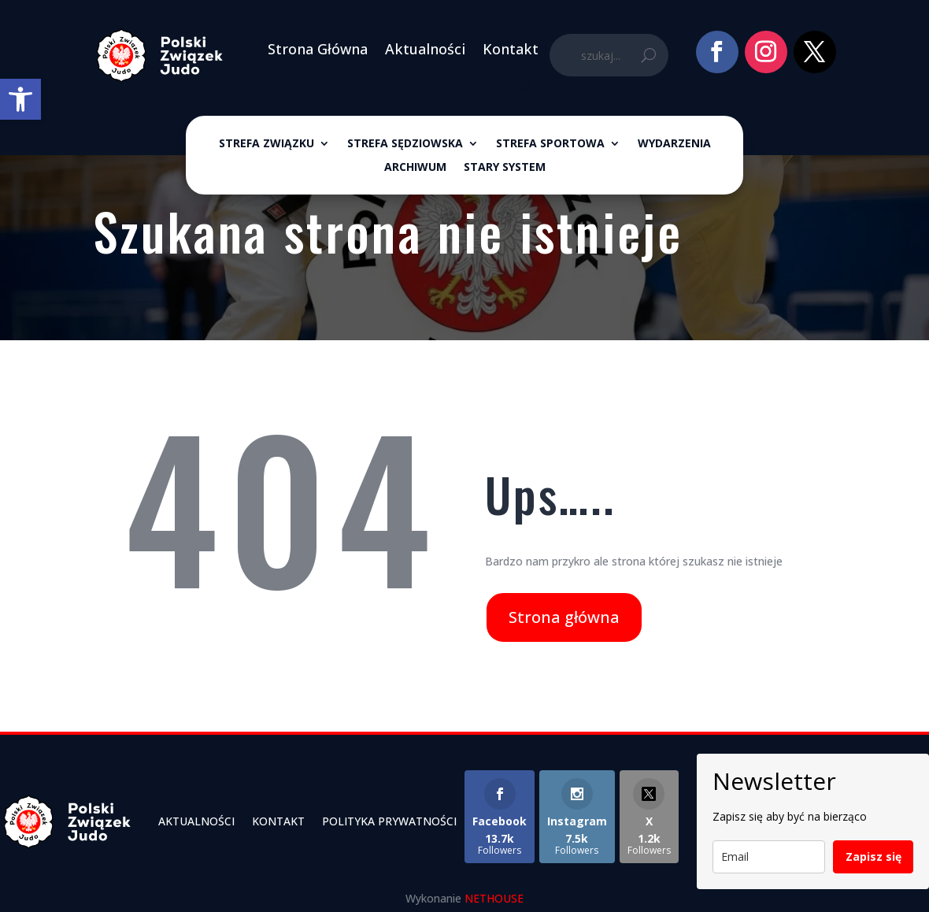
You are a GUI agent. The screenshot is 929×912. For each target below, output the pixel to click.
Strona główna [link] (564, 617)
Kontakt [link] (511, 48)
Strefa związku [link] (266, 144)
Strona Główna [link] (318, 48)
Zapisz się (873, 856)
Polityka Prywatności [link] (389, 821)
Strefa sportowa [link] (550, 144)
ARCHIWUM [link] (415, 167)
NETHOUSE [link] (494, 898)
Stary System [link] (505, 167)
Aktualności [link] (425, 48)
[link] (20, 99)
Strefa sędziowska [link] (405, 144)
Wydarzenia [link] (674, 144)
